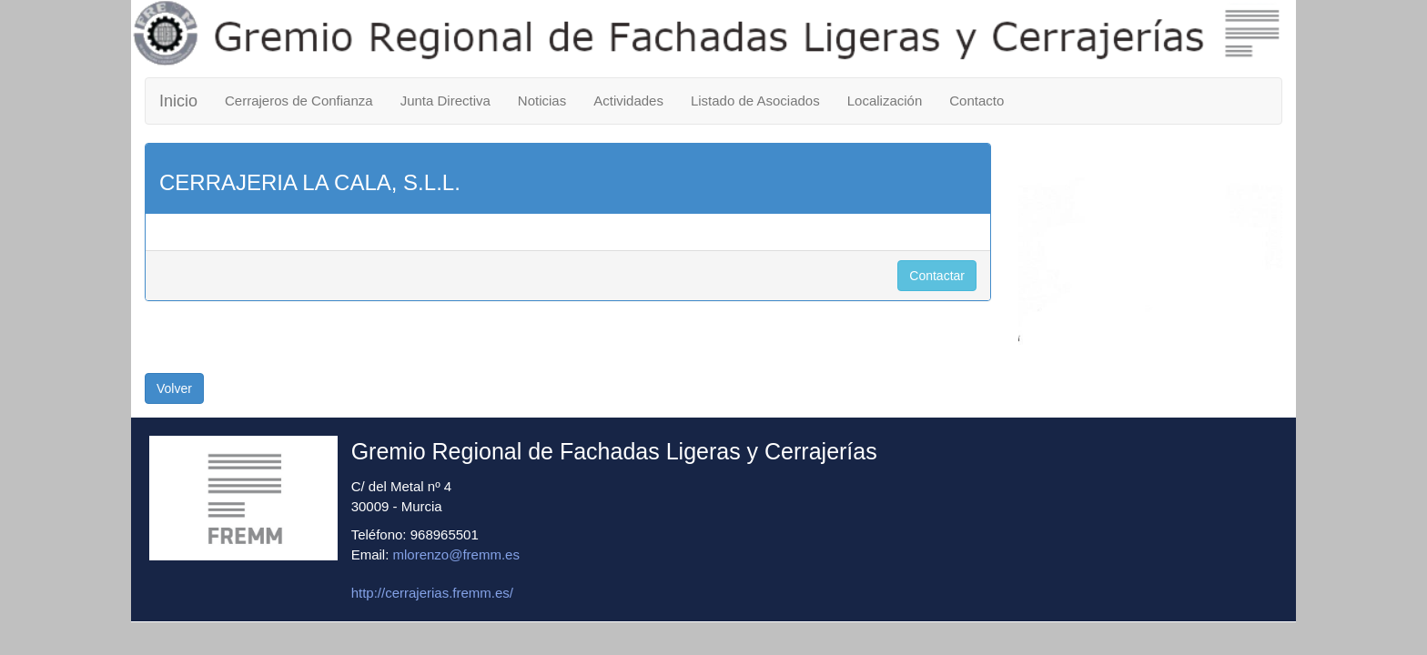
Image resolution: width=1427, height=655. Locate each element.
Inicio (178, 101)
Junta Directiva (445, 100)
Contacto (976, 100)
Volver (174, 388)
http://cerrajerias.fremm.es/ (432, 592)
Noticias (542, 100)
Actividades (628, 100)
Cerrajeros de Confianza (299, 100)
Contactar (937, 275)
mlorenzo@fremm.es (456, 554)
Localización (885, 100)
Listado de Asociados (755, 100)
